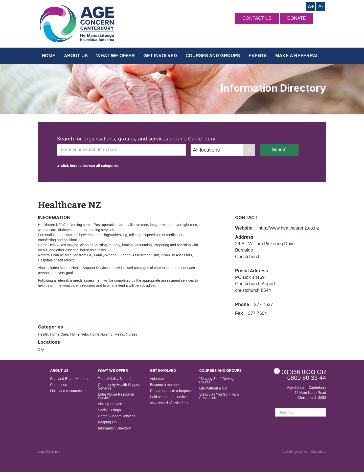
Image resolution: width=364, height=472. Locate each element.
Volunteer (157, 379)
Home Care (59, 334)
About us (76, 55)
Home (48, 55)
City (41, 349)
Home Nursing (101, 334)
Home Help (79, 334)
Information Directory (114, 428)
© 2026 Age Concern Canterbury (304, 452)
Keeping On (107, 422)
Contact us (58, 385)
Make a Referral (297, 55)
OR (300, 371)
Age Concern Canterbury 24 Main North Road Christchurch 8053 (306, 392)
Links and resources (66, 391)
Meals (119, 334)
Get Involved (160, 55)
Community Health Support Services (119, 386)
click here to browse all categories (90, 165)
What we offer (115, 55)
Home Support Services (116, 416)
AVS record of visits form (169, 403)
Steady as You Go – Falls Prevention (219, 396)
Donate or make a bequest (171, 391)
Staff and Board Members (70, 379)
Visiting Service (110, 404)
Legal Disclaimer (49, 452)
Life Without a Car (213, 388)
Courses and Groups (213, 55)
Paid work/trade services (169, 397)
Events (257, 55)
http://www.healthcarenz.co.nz (289, 228)
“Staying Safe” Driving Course (216, 380)
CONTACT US (256, 18)
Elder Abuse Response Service (116, 396)
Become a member (165, 385)
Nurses (131, 334)
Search (279, 149)
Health (43, 334)
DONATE (296, 18)
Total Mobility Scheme (115, 379)
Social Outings (109, 410)
